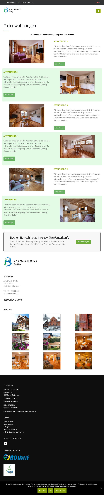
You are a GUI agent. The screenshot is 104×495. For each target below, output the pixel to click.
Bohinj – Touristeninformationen (14, 433)
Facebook (5, 444)
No (51, 490)
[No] (101, 488)
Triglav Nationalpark (10, 430)
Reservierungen (83, 242)
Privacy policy (60, 490)
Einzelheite (59, 64)
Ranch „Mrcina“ (8, 422)
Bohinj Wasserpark (10, 427)
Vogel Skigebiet (8, 425)
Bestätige (42, 490)
